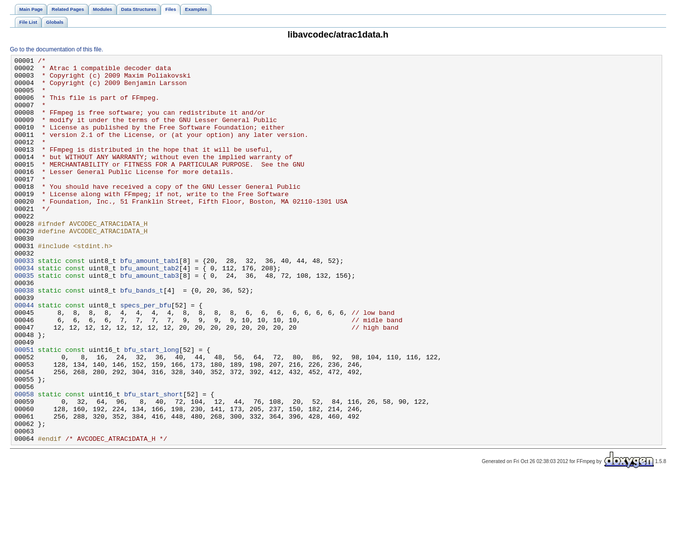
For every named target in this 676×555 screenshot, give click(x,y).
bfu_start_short (153, 462)
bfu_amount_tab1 (149, 302)
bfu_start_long (151, 408)
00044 (24, 355)
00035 (24, 319)
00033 (24, 302)
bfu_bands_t (141, 337)
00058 (24, 462)
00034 (24, 310)
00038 (24, 337)
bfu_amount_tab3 (149, 319)
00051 (24, 408)
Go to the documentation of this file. (56, 49)
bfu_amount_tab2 (149, 310)
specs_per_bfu (145, 355)
